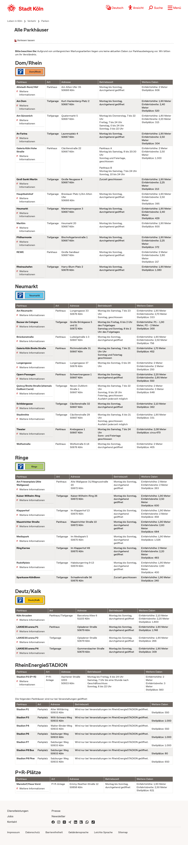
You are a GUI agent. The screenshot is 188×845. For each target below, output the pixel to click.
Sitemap (123, 832)
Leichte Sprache (103, 832)
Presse (56, 811)
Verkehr (31, 21)
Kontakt (12, 821)
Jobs (10, 816)
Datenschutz (32, 832)
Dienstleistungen (17, 811)
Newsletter (58, 816)
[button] (174, 8)
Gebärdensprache (78, 832)
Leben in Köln (14, 21)
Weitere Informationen (27, 93)
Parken (45, 21)
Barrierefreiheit (54, 832)
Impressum (13, 832)
